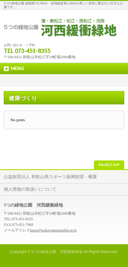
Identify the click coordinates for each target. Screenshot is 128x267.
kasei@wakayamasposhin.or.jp (53, 230)
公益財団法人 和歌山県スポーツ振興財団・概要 (50, 176)
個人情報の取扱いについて (30, 189)
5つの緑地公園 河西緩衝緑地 (56, 252)
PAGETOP (109, 164)
